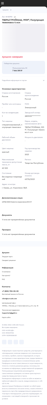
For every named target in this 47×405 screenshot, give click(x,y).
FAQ (3, 279)
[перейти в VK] (4, 342)
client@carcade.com (9, 298)
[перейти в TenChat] (21, 342)
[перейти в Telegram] (10, 342)
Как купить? (6, 275)
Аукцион (6, 10)
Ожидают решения (9, 260)
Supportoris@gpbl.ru (9, 313)
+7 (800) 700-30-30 (10, 291)
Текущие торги (7, 256)
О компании (6, 271)
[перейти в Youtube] (16, 342)
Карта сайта (6, 317)
